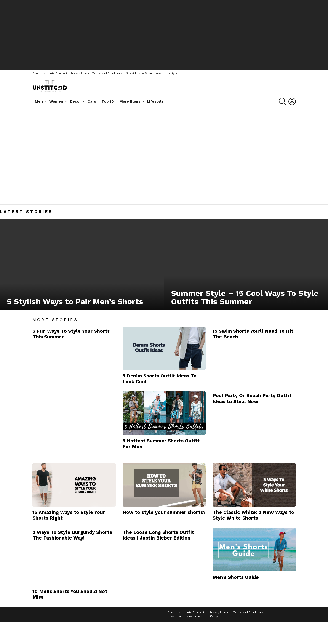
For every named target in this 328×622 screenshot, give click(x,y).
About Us (38, 73)
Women (56, 101)
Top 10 (107, 101)
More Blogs (129, 101)
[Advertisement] (164, 34)
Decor (75, 101)
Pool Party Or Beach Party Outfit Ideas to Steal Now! (252, 398)
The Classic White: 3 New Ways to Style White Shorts (253, 515)
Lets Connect (57, 73)
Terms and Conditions (107, 73)
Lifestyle (171, 73)
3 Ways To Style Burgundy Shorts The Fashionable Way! (72, 535)
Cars (92, 101)
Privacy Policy (80, 73)
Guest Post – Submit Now (143, 73)
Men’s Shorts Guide (236, 577)
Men (39, 101)
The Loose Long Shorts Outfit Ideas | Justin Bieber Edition (158, 535)
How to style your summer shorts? (164, 512)
